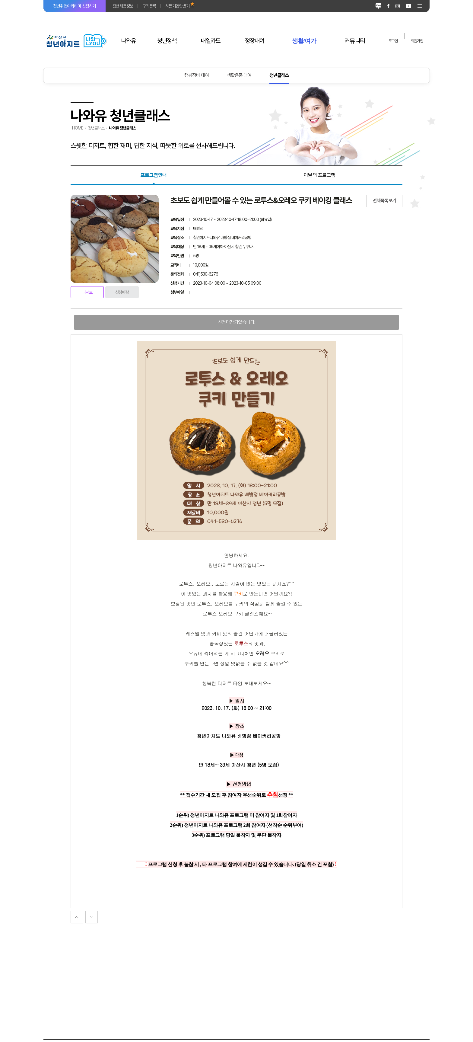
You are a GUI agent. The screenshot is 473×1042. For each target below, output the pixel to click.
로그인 (393, 41)
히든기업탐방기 (177, 6)
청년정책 (166, 40)
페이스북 (388, 6)
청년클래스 (279, 75)
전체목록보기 (384, 200)
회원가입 (417, 41)
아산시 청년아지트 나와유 (75, 41)
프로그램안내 (154, 175)
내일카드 (210, 40)
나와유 (128, 40)
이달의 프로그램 (319, 175)
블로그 (378, 6)
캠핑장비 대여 (196, 75)
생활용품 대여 (239, 75)
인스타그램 (397, 6)
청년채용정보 (123, 6)
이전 (91, 917)
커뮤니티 (354, 40)
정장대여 (254, 40)
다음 (77, 917)
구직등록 (149, 6)
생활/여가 (304, 40)
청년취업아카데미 (74, 6)
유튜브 (408, 6)
